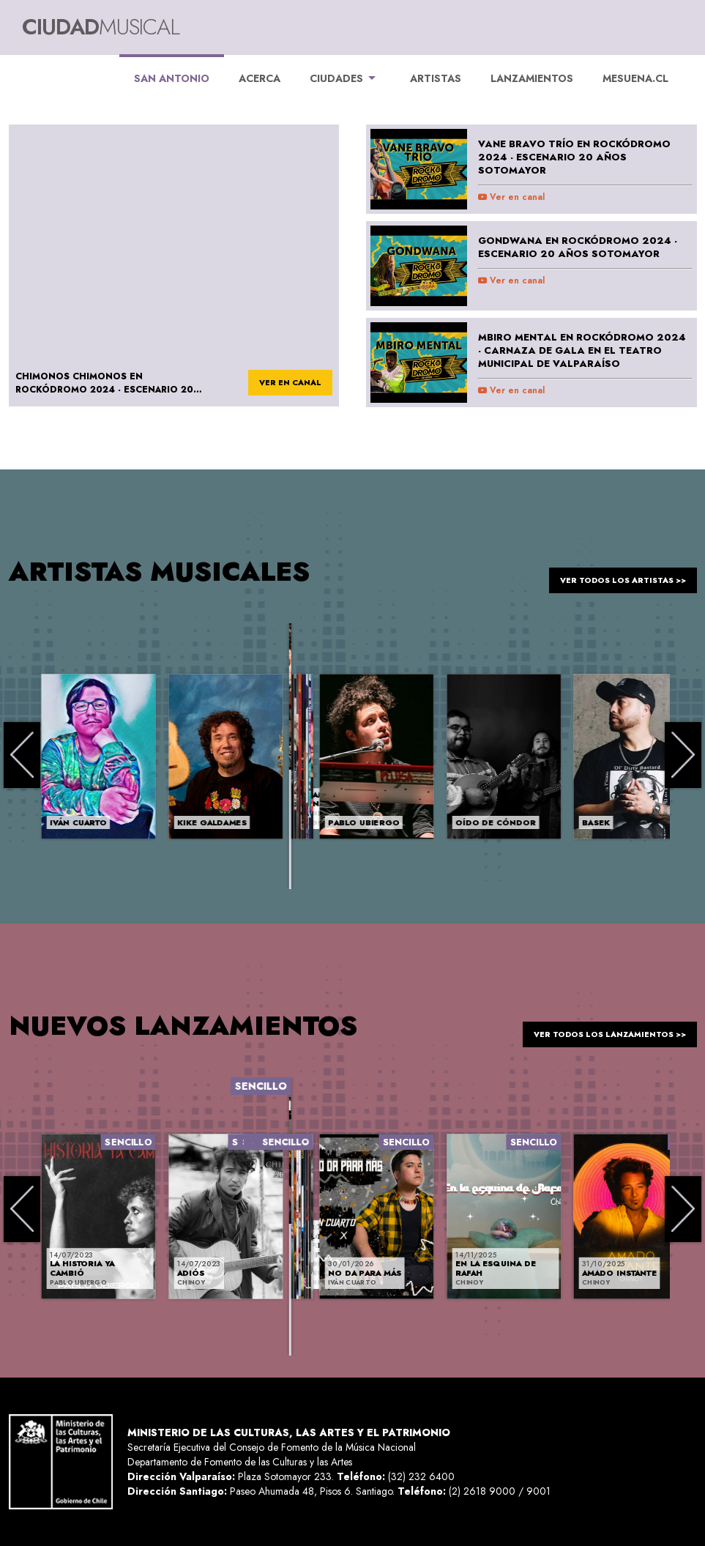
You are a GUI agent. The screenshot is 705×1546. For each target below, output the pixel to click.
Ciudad (100, 26)
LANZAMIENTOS (531, 78)
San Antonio (171, 70)
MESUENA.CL (635, 78)
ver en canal (282, 383)
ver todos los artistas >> (610, 571)
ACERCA (259, 78)
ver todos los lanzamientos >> (596, 1025)
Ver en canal (511, 197)
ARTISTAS (435, 78)
